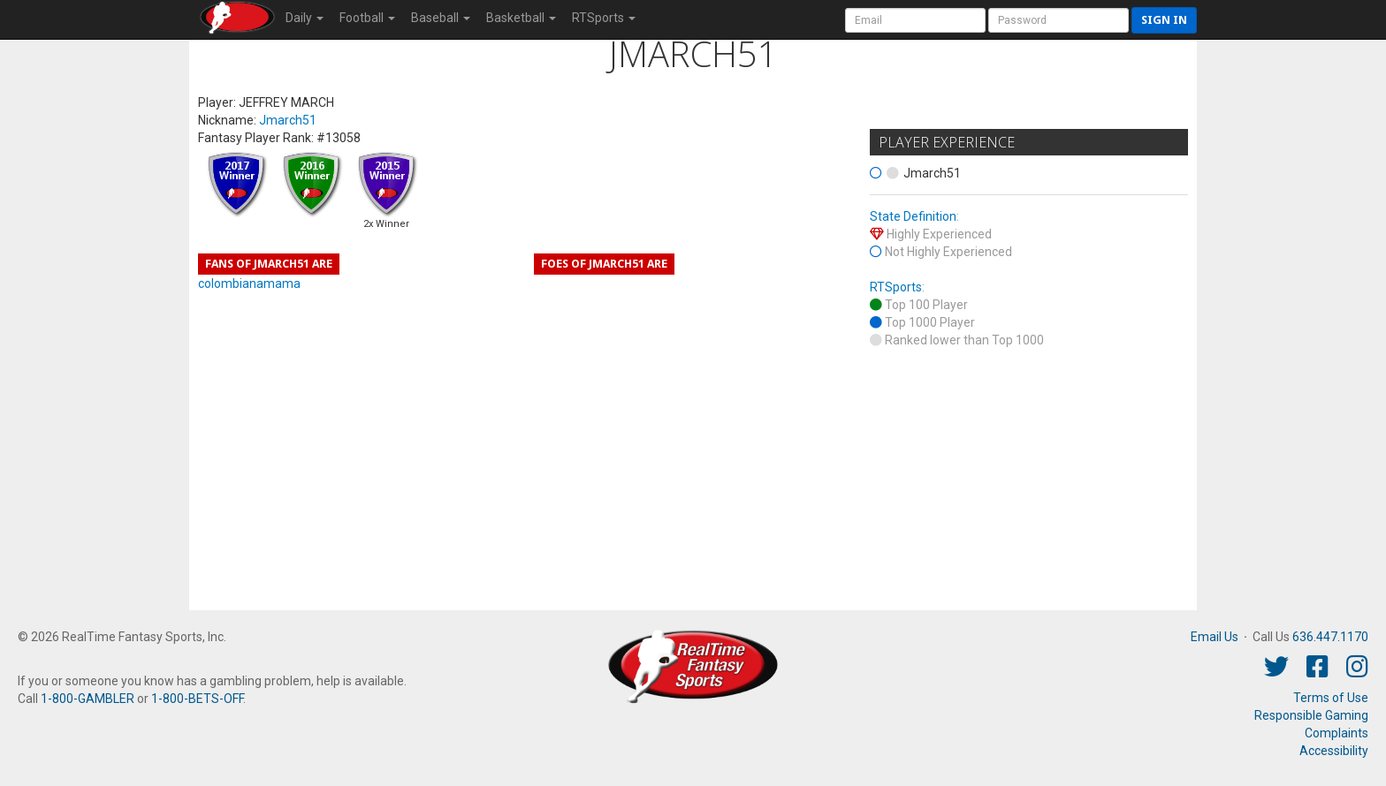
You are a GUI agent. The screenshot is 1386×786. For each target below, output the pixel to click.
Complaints (1336, 733)
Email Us (1214, 637)
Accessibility (1333, 751)
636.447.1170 (1330, 637)
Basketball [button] (521, 18)
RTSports (896, 287)
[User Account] (915, 20)
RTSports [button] (604, 18)
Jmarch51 (287, 120)
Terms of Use (1330, 698)
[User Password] (1058, 20)
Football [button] (367, 18)
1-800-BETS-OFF (197, 699)
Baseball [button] (440, 18)
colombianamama (249, 283)
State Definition (913, 216)
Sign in (1164, 19)
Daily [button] (305, 18)
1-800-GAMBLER (87, 699)
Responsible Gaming (1311, 715)
